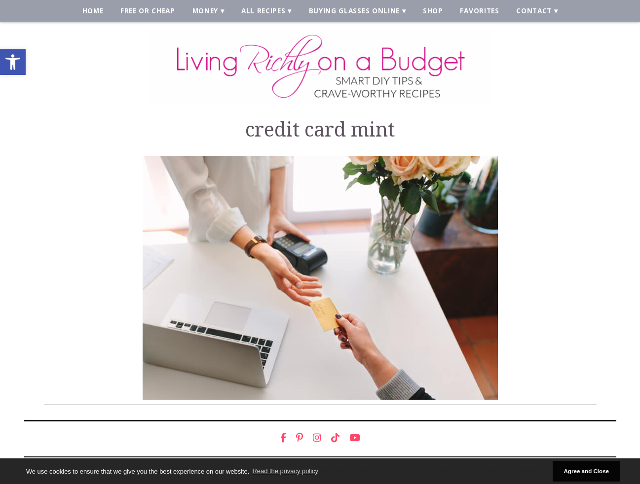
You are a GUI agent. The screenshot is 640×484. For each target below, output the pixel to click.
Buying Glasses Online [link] (354, 10)
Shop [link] (433, 10)
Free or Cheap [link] (147, 10)
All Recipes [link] (263, 10)
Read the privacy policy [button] (285, 471)
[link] (13, 62)
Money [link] (205, 10)
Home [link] (93, 10)
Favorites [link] (479, 10)
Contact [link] (534, 10)
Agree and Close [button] (586, 471)
